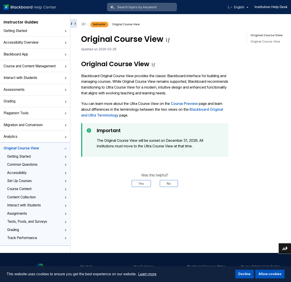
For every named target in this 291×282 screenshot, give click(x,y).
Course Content (37, 189)
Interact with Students (35, 78)
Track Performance (37, 238)
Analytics (35, 136)
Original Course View (35, 148)
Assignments (37, 213)
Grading (35, 101)
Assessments (35, 89)
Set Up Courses (37, 181)
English (241, 7)
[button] (65, 31)
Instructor (99, 24)
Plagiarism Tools (35, 113)
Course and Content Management (35, 66)
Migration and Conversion (35, 125)
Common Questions (37, 164)
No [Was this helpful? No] (169, 183)
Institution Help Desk (271, 7)
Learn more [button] (147, 274)
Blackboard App (35, 54)
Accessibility (37, 173)
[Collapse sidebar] (73, 23)
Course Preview (184, 103)
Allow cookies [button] (270, 274)
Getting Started (35, 31)
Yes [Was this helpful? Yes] (141, 183)
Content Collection (37, 197)
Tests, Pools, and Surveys (37, 221)
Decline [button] (244, 274)
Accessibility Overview (35, 42)
